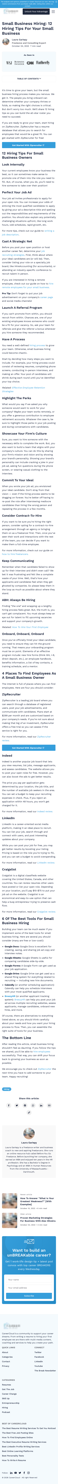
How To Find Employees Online (17, 1437)
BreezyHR (19, 999)
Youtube (38, 1366)
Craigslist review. (46, 911)
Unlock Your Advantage (36, 11)
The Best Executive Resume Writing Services (24, 1442)
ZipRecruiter (44, 1069)
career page (46, 297)
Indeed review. (45, 811)
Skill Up (5, 1398)
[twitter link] (11, 1473)
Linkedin (38, 1361)
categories (7, 1357)
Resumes (6, 1385)
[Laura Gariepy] (6, 41)
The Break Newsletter (45, 1370)
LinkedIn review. (46, 862)
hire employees (41, 1051)
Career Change (9, 1394)
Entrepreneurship (10, 1403)
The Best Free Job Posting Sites (17, 1433)
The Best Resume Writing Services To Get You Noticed (29, 1428)
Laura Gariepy (20, 39)
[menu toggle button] (53, 11)
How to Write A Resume (14, 1460)
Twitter (38, 1352)
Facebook (39, 1357)
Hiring (6, 1089)
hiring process (37, 345)
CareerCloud (14, 1478)
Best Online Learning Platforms (17, 1451)
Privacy (5, 1366)
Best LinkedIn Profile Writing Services (21, 1446)
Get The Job (8, 1389)
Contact (6, 1361)
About (5, 1352)
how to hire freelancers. (15, 554)
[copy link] (29, 1112)
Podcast (6, 1412)
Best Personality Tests (13, 1456)
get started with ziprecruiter (28, 145)
